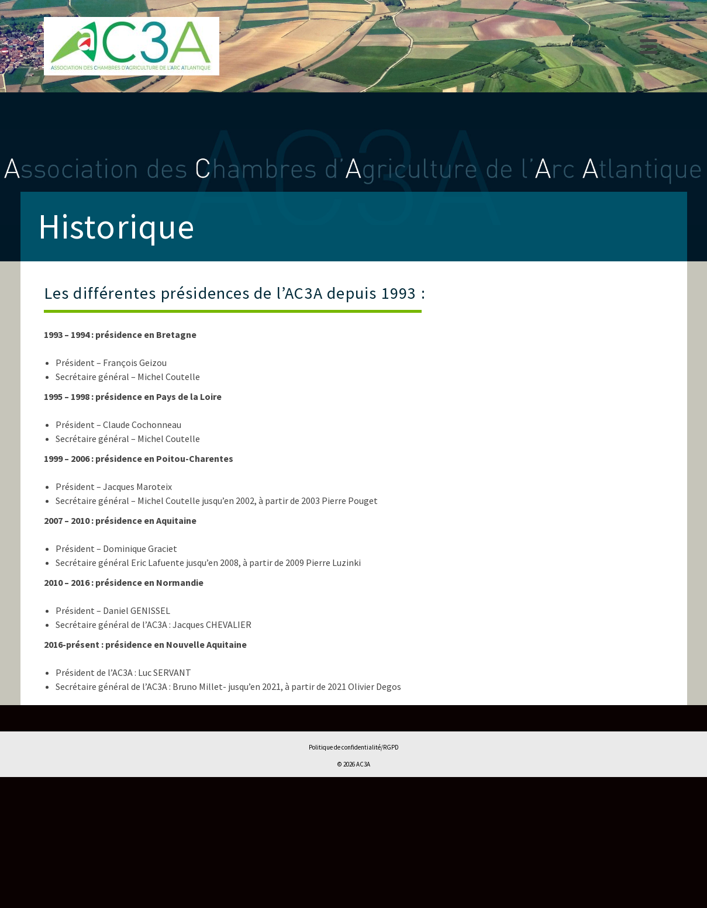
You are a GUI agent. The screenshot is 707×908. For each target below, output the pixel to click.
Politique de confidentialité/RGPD (354, 747)
